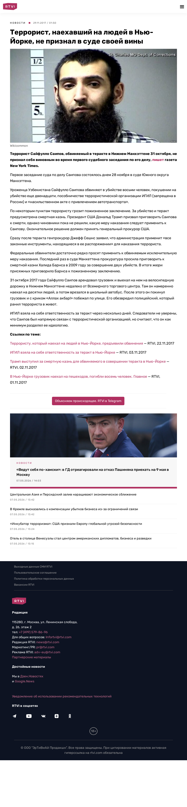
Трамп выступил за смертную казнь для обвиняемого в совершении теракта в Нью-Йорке (88, 361)
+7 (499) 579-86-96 (33, 632)
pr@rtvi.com (45, 647)
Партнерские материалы (31, 657)
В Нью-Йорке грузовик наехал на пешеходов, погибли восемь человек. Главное (79, 376)
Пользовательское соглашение (35, 572)
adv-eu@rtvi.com (47, 652)
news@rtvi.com (47, 642)
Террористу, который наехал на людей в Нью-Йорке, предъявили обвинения (76, 343)
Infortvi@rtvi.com (58, 637)
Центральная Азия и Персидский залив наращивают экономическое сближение (73, 494)
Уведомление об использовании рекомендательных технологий (62, 696)
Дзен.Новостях (31, 676)
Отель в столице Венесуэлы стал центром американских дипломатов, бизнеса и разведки (80, 538)
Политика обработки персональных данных (44, 578)
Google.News (24, 681)
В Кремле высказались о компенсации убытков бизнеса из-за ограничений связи (74, 509)
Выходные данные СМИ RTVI (33, 566)
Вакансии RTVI (24, 584)
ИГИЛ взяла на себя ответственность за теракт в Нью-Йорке (63, 352)
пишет (158, 160)
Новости (18, 22)
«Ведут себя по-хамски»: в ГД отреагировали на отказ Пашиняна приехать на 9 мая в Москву (92, 472)
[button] (182, 6)
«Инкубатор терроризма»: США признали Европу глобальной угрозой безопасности (76, 524)
